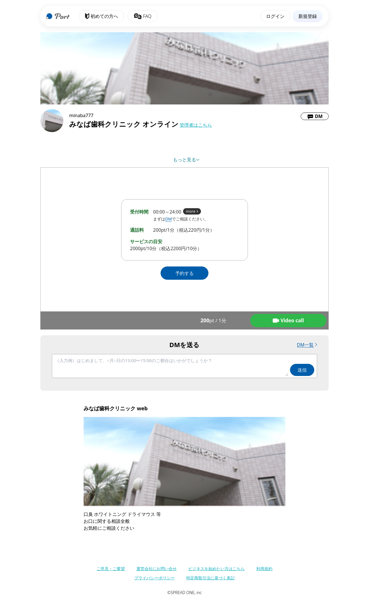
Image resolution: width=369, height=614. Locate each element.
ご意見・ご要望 (111, 568)
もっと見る (184, 159)
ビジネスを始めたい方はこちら (216, 568)
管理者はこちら (196, 125)
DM (168, 219)
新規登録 (307, 16)
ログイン (275, 16)
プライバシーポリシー (154, 578)
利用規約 (264, 568)
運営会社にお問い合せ (156, 568)
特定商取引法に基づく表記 (210, 578)
